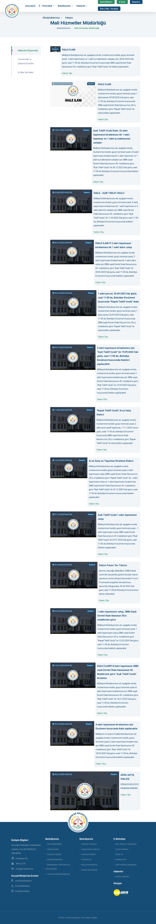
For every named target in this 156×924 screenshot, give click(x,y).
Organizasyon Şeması (90, 849)
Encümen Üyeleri (54, 854)
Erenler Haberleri (122, 877)
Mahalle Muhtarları (55, 859)
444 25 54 (18, 863)
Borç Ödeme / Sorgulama (126, 844)
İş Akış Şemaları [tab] (25, 72)
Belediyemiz (64, 5)
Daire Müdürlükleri (54, 844)
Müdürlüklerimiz (51, 17)
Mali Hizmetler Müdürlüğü (86, 28)
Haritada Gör (19, 858)
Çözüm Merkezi (122, 849)
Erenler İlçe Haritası (89, 870)
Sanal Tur (119, 854)
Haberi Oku (67, 73)
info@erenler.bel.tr (22, 869)
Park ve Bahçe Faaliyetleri (126, 865)
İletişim (69, 17)
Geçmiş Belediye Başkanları (58, 874)
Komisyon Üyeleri (88, 854)
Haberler (80, 5)
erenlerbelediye (20, 891)
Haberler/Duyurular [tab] (28, 50)
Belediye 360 (121, 859)
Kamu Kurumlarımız (89, 865)
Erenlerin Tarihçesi (89, 844)
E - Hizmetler (45, 5)
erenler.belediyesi (21, 880)
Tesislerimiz (86, 859)
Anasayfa (30, 5)
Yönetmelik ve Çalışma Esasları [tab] (26, 61)
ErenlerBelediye (20, 886)
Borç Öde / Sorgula (109, 9)
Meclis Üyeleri (53, 849)
